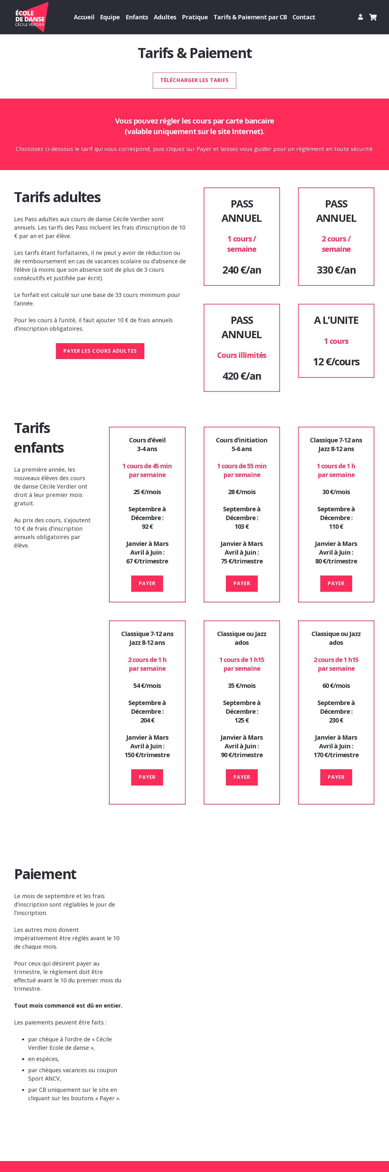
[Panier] (373, 17)
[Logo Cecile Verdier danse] (31, 17)
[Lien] (361, 17)
